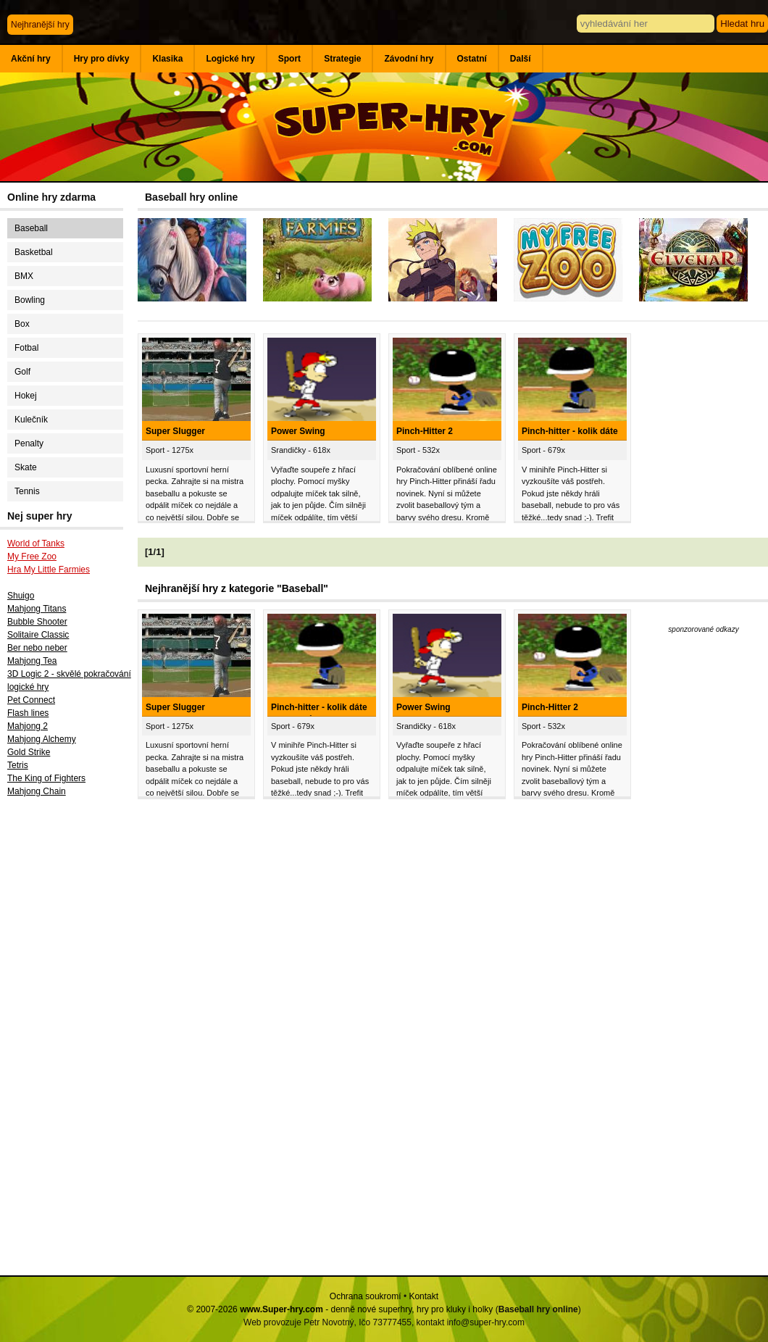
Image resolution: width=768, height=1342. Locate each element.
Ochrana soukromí (365, 1296)
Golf (22, 372)
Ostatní (472, 59)
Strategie (342, 59)
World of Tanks (35, 543)
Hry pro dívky (102, 59)
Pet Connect (31, 700)
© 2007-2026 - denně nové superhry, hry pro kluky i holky (340, 1309)
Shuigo (20, 596)
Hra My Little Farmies (48, 569)
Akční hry (31, 59)
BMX (23, 276)
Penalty (28, 443)
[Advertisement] (69, 1041)
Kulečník (31, 419)
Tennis (27, 491)
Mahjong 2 (27, 726)
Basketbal (33, 252)
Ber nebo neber (37, 648)
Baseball (31, 228)
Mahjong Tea (32, 661)
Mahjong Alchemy (41, 739)
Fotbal (26, 348)
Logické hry (230, 59)
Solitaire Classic (38, 635)
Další (520, 59)
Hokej (25, 396)
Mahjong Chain (36, 791)
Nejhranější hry (40, 25)
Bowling (29, 300)
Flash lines (28, 713)
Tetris (17, 765)
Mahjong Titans (36, 609)
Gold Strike (28, 752)
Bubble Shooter (37, 622)
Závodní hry (408, 59)
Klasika (167, 59)
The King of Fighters (46, 778)
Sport (289, 59)
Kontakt (423, 1296)
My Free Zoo (32, 556)
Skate (25, 467)
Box (22, 324)
